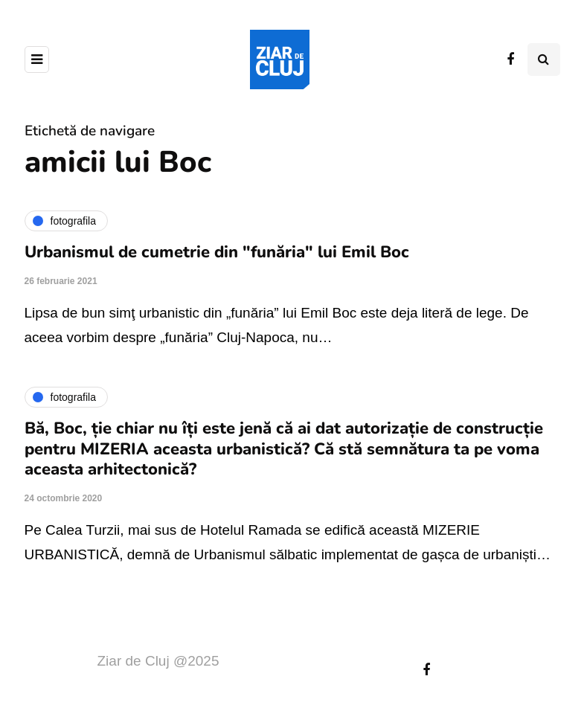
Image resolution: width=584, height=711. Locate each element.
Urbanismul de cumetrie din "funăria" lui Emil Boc (217, 252)
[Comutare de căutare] (543, 59)
